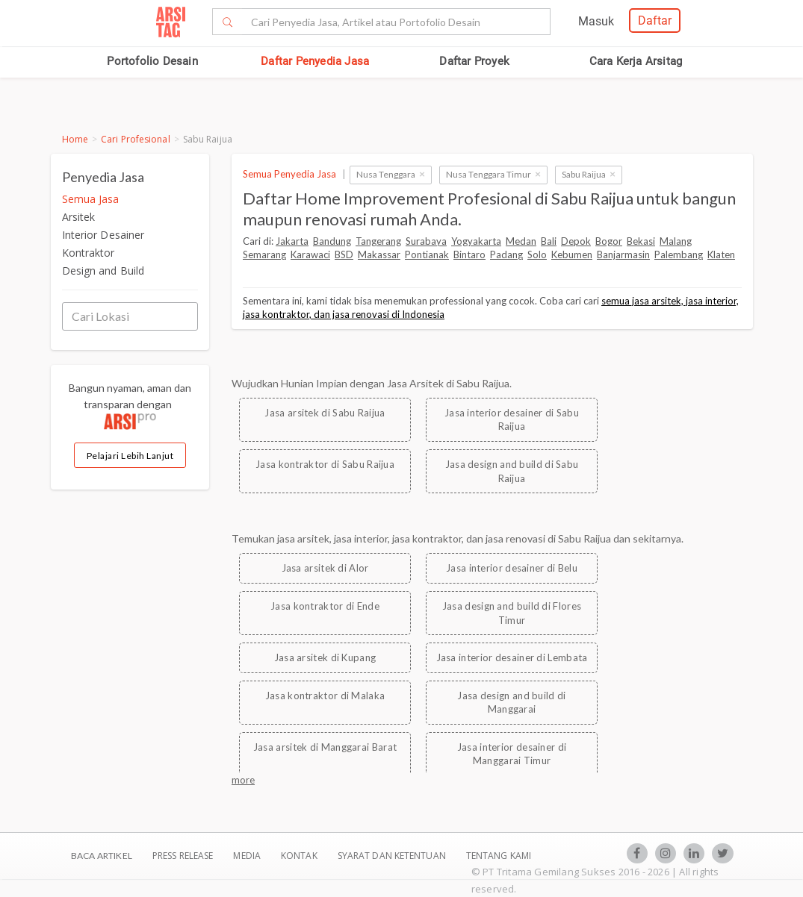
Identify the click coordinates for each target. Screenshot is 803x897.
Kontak (300, 855)
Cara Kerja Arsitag (636, 61)
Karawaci (310, 254)
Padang (506, 254)
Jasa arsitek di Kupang (325, 657)
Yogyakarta (476, 241)
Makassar (379, 254)
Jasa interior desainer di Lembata (512, 657)
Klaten (721, 254)
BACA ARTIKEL (101, 855)
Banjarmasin (623, 254)
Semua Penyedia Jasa (289, 174)
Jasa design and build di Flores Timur (511, 613)
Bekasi (641, 241)
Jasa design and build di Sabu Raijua (512, 471)
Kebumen (571, 254)
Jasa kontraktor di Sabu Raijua (324, 464)
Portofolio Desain (152, 61)
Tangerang (378, 241)
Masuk (596, 21)
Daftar (655, 20)
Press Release (183, 855)
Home (75, 139)
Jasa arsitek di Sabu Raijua (324, 413)
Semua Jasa (91, 199)
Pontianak (427, 254)
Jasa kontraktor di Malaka (325, 695)
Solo (537, 254)
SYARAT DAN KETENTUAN (393, 855)
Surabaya (426, 241)
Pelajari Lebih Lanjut (130, 455)
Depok (576, 241)
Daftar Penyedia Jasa (315, 61)
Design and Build (103, 270)
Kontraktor (88, 253)
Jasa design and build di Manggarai (511, 703)
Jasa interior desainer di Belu (511, 568)
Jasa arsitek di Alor (325, 568)
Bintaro (469, 254)
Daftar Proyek (474, 61)
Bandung (332, 241)
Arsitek (79, 217)
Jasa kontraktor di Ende (324, 606)
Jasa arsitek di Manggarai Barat (325, 747)
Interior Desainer (103, 235)
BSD (344, 254)
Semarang (264, 254)
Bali (548, 241)
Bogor (608, 241)
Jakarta (292, 241)
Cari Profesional (135, 139)
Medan (521, 241)
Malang (676, 241)
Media (248, 855)
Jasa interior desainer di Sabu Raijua (511, 420)
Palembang (678, 254)
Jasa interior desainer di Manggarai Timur (512, 754)
